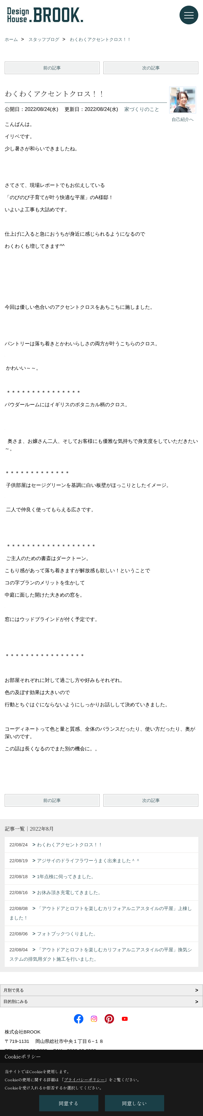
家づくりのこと (141, 109)
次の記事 (151, 67)
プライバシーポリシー (84, 1080)
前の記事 (52, 67)
